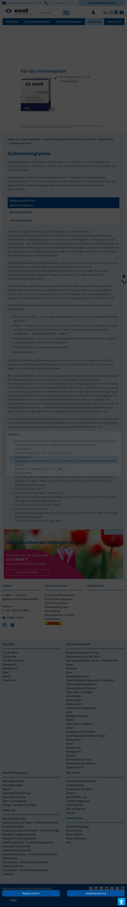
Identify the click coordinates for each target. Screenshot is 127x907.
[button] (63, 470)
